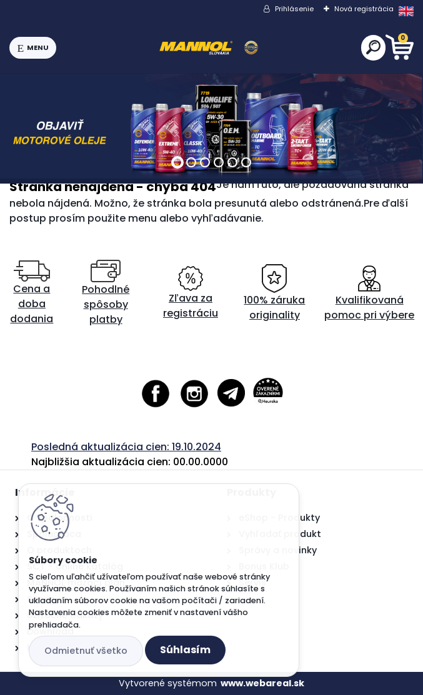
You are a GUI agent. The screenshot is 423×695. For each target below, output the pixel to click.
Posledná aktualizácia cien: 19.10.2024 (126, 447)
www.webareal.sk (262, 683)
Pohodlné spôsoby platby (105, 293)
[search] (373, 47)
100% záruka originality (274, 293)
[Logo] (209, 48)
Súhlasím (185, 650)
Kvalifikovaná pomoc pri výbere (369, 293)
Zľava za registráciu (190, 293)
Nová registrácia (364, 9)
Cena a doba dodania (31, 293)
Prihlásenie (294, 9)
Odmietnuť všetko (85, 650)
